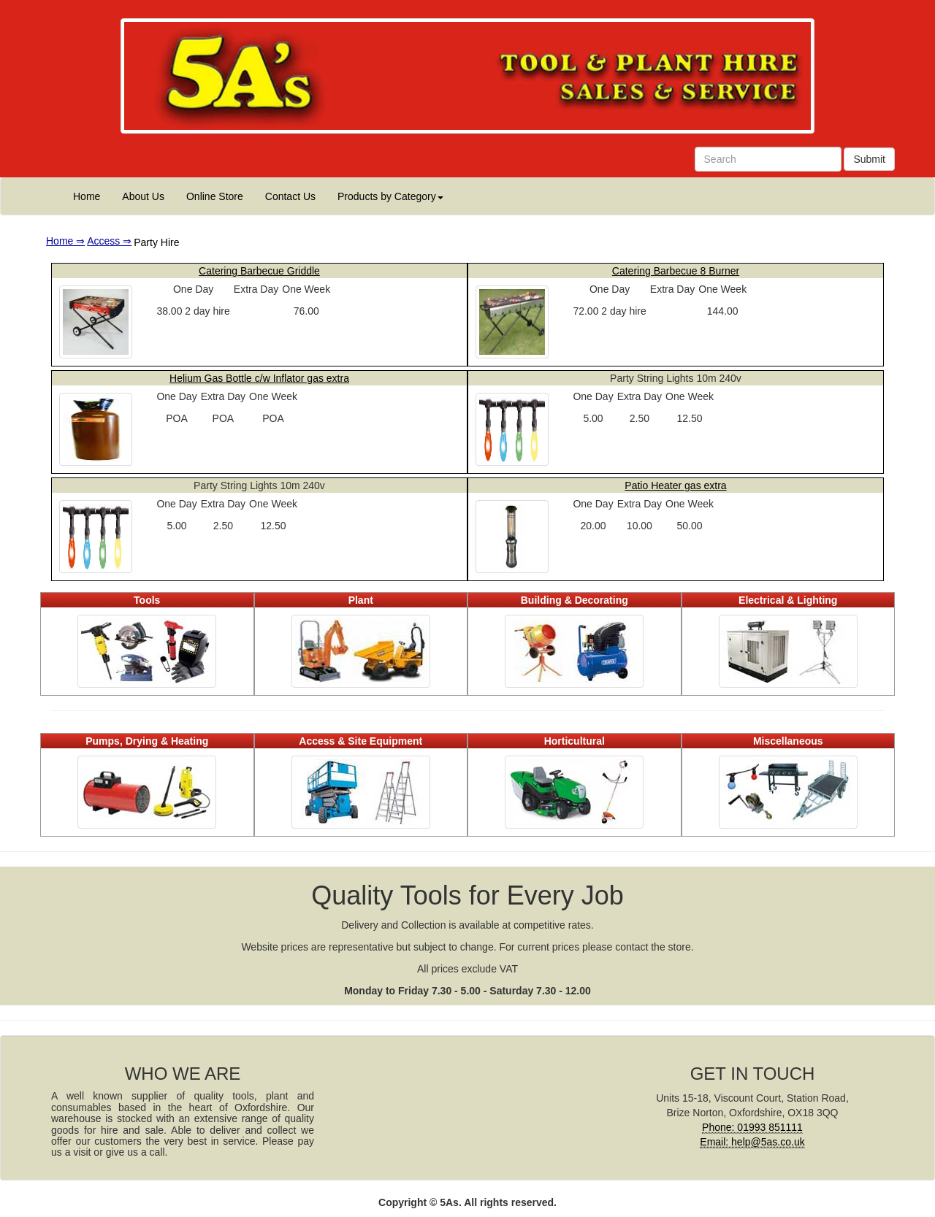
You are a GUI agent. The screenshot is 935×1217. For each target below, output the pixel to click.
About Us (143, 196)
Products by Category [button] (390, 196)
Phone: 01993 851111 (752, 1127)
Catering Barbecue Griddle (259, 271)
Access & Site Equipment (360, 741)
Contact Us (290, 196)
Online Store (214, 196)
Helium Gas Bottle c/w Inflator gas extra (259, 378)
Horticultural (574, 741)
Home (86, 196)
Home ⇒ (65, 241)
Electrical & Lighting (788, 600)
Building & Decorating (574, 600)
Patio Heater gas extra (675, 485)
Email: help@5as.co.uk (752, 1142)
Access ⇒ (109, 241)
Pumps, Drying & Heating (146, 741)
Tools (147, 600)
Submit (869, 159)
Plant (360, 600)
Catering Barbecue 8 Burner (675, 271)
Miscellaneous (788, 741)
